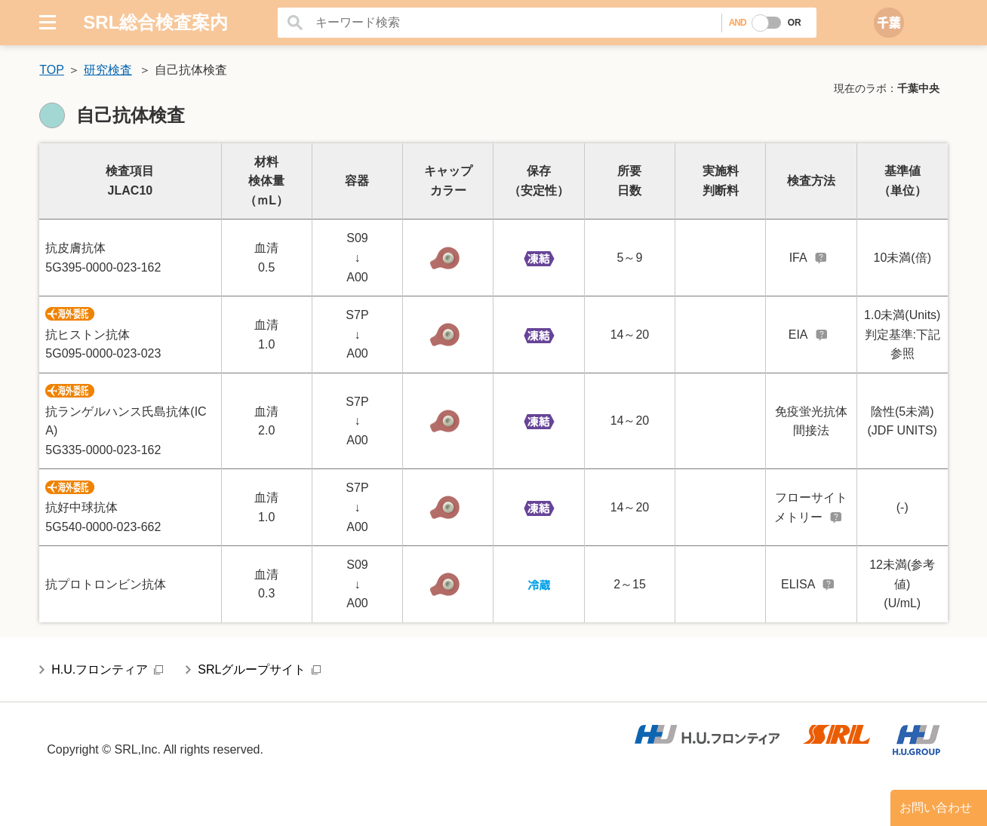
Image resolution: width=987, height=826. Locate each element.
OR (794, 22)
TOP (51, 69)
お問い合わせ (935, 807)
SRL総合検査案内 (155, 22)
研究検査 (108, 69)
